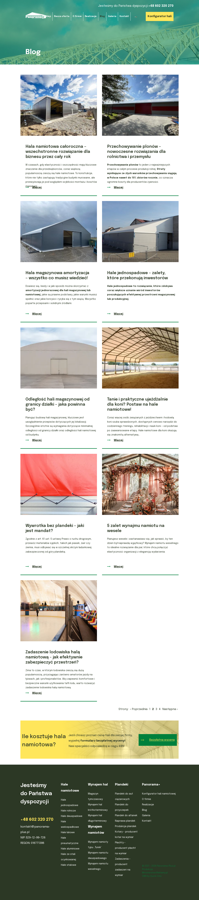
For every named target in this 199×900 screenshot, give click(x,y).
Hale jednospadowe (69, 803)
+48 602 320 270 (160, 5)
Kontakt (146, 821)
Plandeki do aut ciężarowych (124, 796)
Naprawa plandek (125, 821)
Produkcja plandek (125, 826)
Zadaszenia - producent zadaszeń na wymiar (122, 867)
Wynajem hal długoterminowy (97, 818)
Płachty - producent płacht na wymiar (125, 848)
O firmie (146, 799)
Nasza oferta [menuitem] (61, 16)
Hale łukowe (68, 832)
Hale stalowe (68, 865)
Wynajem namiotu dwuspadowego (98, 855)
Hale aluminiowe (70, 849)
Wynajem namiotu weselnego (98, 866)
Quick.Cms (156, 876)
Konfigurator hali (160, 16)
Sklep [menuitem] (48, 16)
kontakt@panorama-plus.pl (35, 829)
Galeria (146, 815)
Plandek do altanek (126, 815)
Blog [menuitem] (102, 16)
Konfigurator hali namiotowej (159, 794)
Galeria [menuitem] (112, 16)
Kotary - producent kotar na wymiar (126, 834)
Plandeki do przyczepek (122, 807)
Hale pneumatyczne (69, 841)
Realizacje (148, 804)
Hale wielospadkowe (70, 824)
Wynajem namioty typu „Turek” (98, 845)
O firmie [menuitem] (77, 16)
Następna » (170, 709)
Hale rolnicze (68, 811)
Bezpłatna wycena (162, 739)
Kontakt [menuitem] (124, 16)
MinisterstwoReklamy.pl (155, 873)
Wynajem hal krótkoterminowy (97, 807)
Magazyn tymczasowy (95, 796)
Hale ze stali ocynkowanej (68, 857)
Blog (144, 810)
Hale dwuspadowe (71, 816)
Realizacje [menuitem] (91, 16)
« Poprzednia (138, 709)
